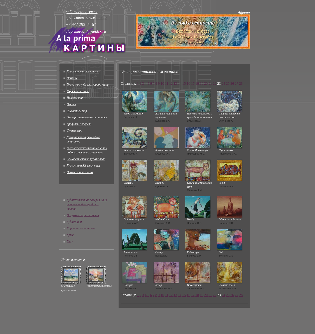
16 (188, 83)
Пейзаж (72, 78)
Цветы (71, 104)
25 (227, 83)
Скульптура (74, 130)
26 (232, 83)
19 (201, 83)
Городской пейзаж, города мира (87, 84)
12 (171, 83)
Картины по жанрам (80, 228)
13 (175, 83)
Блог (70, 241)
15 (184, 83)
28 (241, 83)
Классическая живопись (82, 71)
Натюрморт (75, 97)
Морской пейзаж (78, 91)
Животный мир (77, 111)
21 (210, 83)
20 (206, 83)
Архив (70, 235)
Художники (74, 221)
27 (236, 83)
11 (166, 83)
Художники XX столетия (83, 165)
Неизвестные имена (80, 172)
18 (197, 83)
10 (162, 83)
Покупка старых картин (83, 215)
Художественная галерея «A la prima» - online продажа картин (87, 204)
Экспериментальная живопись (87, 117)
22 (214, 83)
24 (223, 83)
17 (192, 83)
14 (179, 83)
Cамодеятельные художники (86, 159)
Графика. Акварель (79, 124)
